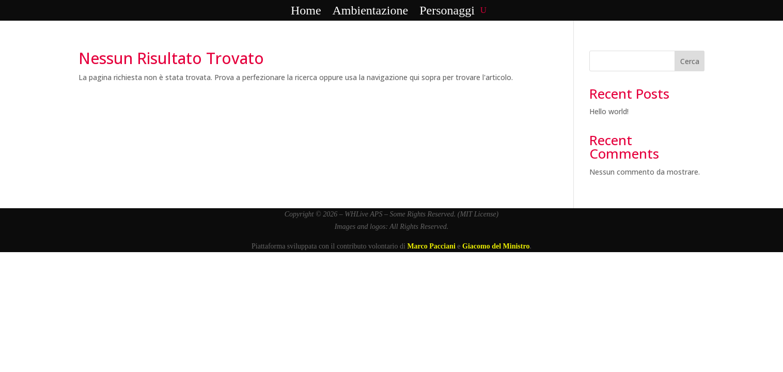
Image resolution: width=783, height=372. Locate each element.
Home (306, 10)
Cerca (689, 61)
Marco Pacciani (431, 246)
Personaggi (447, 10)
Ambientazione (371, 10)
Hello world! (609, 111)
